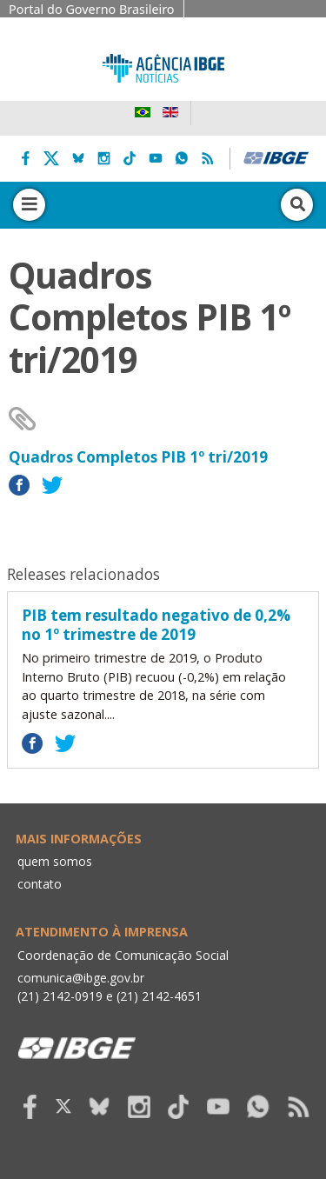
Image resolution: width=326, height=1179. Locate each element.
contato (39, 884)
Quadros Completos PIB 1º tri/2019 (138, 457)
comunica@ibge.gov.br (80, 977)
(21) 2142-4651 (159, 996)
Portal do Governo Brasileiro (92, 9)
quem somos (54, 861)
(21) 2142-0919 (60, 996)
